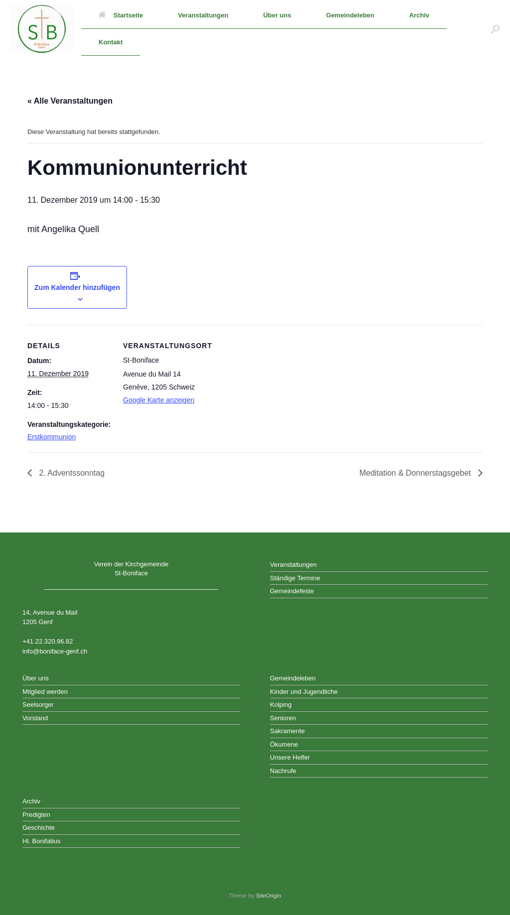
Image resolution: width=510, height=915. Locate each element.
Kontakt (111, 42)
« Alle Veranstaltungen (70, 101)
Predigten (36, 814)
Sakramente (287, 731)
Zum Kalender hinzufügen (77, 287)
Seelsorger (38, 704)
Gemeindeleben (350, 15)
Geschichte (38, 827)
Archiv (419, 15)
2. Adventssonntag (71, 473)
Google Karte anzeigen (158, 400)
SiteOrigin (268, 896)
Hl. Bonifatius (41, 841)
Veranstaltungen (203, 15)
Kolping (280, 704)
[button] (495, 29)
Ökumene (284, 744)
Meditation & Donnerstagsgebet (416, 473)
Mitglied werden (45, 691)
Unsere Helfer (290, 757)
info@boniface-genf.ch (54, 651)
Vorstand (35, 718)
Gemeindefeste (292, 591)
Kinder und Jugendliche (304, 691)
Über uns (277, 15)
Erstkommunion (51, 437)
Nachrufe (283, 771)
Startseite (121, 15)
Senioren (283, 718)
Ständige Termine (295, 578)
